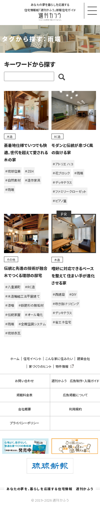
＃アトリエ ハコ (63, 164)
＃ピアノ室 (59, 200)
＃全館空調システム (32, 324)
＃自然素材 (13, 180)
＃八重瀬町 (13, 287)
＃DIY (73, 294)
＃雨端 (9, 189)
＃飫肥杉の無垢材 (30, 305)
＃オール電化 (34, 314)
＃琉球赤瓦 (13, 333)
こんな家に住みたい (59, 359)
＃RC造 (30, 287)
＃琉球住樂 (13, 171)
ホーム (14, 359)
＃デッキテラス (62, 182)
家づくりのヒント (40, 366)
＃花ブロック (61, 173)
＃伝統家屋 (13, 314)
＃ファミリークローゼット (69, 191)
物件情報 (63, 366)
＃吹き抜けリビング (66, 303)
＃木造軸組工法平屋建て (22, 296)
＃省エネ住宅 (62, 322)
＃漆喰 (9, 305)
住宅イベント (32, 359)
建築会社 (83, 359)
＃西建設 (59, 294)
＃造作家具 (32, 180)
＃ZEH (29, 171)
